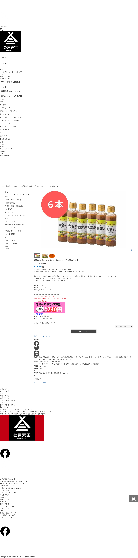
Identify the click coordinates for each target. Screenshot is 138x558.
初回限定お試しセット (12, 203)
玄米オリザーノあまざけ (13, 200)
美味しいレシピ (5, 499)
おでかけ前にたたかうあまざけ (15, 215)
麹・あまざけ (9, 212)
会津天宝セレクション (12, 240)
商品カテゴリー (5, 76)
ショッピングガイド (7, 149)
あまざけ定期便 (10, 234)
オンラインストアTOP (7, 506)
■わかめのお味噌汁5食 (41, 316)
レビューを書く (39, 323)
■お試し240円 (38, 314)
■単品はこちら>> (40, 285)
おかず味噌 (8, 209)
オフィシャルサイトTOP (8, 492)
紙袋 (6, 246)
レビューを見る (50, 323)
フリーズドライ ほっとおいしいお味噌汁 (17, 195)
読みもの (3, 151)
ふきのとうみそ (10, 221)
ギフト (7, 237)
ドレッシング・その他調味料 (19, 186)
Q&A (1, 153)
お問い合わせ (4, 155)
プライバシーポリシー (7, 517)
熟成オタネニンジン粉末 (13, 231)
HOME (2, 186)
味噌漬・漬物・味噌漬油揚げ (14, 206)
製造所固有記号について (8, 513)
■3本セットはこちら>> (41, 287)
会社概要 (3, 501)
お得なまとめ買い (11, 243)
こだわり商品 (4, 495)
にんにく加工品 (10, 228)
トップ (2, 74)
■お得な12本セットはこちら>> (44, 290)
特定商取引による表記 (7, 515)
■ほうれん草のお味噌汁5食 (43, 318)
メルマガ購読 (4, 490)
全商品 (2, 146)
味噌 (6, 218)
